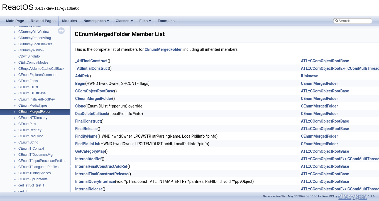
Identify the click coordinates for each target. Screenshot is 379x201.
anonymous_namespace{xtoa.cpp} (44, 122)
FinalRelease (86, 128)
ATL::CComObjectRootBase (325, 61)
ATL (21, 128)
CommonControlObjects (36, 152)
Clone (80, 106)
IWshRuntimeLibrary (33, 183)
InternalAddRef (88, 159)
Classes (124, 21)
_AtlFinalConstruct (91, 61)
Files (145, 21)
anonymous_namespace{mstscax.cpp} (46, 73)
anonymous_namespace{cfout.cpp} (44, 30)
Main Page (15, 21)
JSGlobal (25, 189)
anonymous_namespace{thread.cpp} (45, 103)
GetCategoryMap (90, 151)
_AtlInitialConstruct (92, 68)
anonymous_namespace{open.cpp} (44, 79)
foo (20, 165)
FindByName (86, 136)
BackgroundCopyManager (37, 134)
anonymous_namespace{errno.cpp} (44, 42)
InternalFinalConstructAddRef (101, 166)
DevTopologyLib (30, 159)
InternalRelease (88, 189)
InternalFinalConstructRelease (101, 174)
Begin (80, 83)
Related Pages (43, 21)
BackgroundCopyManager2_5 (40, 146)
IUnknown (310, 76)
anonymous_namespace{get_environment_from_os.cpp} (60, 48)
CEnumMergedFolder (163, 49)
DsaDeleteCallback (91, 113)
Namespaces (96, 21)
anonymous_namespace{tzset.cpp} (44, 109)
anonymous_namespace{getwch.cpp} (46, 60)
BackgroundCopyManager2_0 (40, 140)
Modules (69, 21)
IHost (22, 177)
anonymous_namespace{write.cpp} (44, 116)
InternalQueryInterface (95, 181)
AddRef (81, 76)
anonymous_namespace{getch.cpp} (45, 54)
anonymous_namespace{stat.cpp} (43, 97)
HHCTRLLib (27, 171)
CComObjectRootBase (94, 91)
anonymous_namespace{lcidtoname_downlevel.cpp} (57, 66)
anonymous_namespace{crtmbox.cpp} (46, 36)
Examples (166, 21)
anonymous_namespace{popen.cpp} (45, 85)
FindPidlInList (87, 144)
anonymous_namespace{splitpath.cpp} (47, 91)
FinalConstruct (88, 121)
